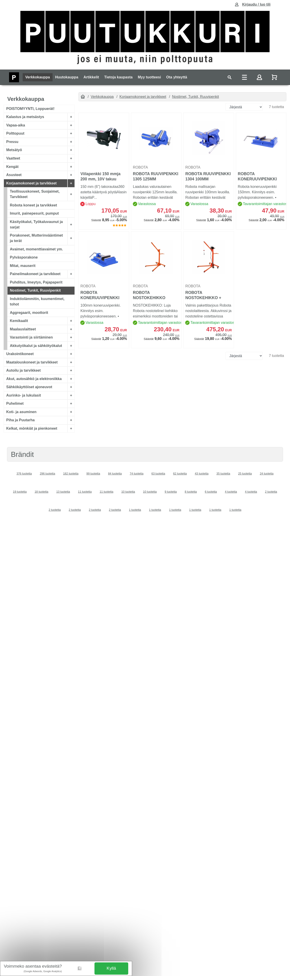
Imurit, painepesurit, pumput (34, 213)
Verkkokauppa (37, 77)
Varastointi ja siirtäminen (31, 337)
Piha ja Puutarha (20, 420)
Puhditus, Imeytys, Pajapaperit (36, 282)
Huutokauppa (66, 77)
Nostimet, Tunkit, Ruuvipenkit (35, 290)
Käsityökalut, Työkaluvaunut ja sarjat (36, 224)
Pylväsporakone (24, 257)
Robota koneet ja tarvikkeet (33, 205)
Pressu (12, 142)
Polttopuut (15, 133)
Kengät (12, 166)
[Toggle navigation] (229, 77)
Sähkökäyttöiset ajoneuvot (29, 387)
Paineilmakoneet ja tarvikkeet (35, 274)
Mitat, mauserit (23, 266)
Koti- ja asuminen (21, 412)
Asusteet (14, 175)
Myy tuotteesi (149, 77)
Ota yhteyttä (176, 77)
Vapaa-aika (15, 125)
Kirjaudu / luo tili (256, 4)
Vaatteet (13, 158)
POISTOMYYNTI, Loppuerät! (30, 109)
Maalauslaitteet (23, 329)
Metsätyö (14, 150)
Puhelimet (15, 403)
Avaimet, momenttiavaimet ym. (36, 249)
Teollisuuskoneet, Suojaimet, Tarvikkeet (35, 194)
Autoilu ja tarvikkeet (23, 370)
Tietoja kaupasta (118, 77)
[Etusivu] (83, 96)
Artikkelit (91, 77)
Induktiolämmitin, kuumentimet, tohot (37, 301)
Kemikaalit (19, 321)
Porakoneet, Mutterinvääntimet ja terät (36, 238)
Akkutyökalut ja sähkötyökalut (36, 345)
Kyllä (111, 968)
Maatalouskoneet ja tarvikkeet (32, 362)
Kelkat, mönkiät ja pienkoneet (31, 428)
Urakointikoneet (20, 354)
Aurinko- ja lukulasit (23, 395)
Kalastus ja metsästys (25, 117)
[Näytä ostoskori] (275, 77)
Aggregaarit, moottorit (29, 312)
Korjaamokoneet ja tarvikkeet (31, 183)
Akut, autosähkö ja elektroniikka (34, 379)
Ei (80, 968)
